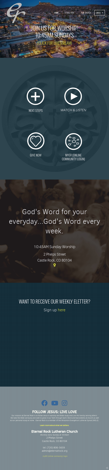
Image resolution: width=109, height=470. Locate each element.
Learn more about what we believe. (54, 425)
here (61, 310)
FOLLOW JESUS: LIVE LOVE (54, 411)
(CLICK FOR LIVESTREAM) (54, 43)
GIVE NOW (36, 155)
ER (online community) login (54, 456)
